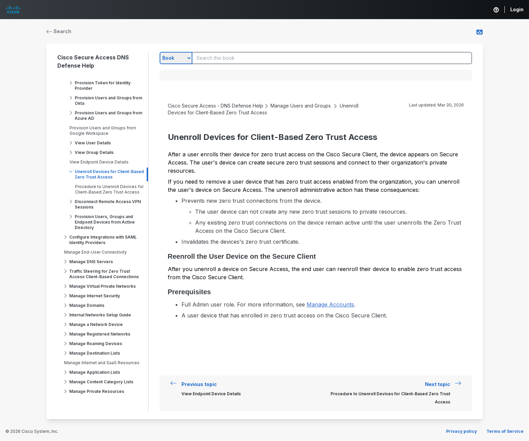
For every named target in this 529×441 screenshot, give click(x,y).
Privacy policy (461, 431)
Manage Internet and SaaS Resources (101, 362)
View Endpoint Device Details (99, 162)
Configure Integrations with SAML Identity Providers (103, 239)
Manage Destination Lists (94, 353)
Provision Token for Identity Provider (103, 85)
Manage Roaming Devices (95, 343)
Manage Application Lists (94, 372)
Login (517, 9)
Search (59, 31)
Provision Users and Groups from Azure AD (108, 115)
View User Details (93, 142)
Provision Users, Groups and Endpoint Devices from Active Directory (105, 222)
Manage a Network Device (96, 324)
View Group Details (94, 152)
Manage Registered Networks (99, 334)
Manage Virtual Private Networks (102, 286)
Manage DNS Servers (91, 261)
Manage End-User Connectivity (95, 252)
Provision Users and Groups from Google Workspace (103, 130)
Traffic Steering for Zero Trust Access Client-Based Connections (104, 274)
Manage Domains (86, 305)
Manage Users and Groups (300, 106)
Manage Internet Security (94, 295)
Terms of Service (505, 431)
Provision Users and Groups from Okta (108, 100)
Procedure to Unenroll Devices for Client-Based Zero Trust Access (109, 189)
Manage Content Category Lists (101, 381)
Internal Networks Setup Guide (100, 314)
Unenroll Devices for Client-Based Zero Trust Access (109, 174)
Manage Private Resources (96, 391)
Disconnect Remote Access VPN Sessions (108, 204)
